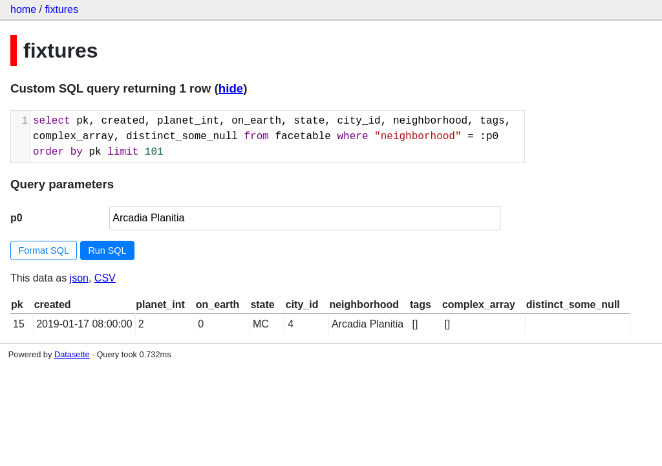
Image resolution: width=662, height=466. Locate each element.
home (23, 9)
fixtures (61, 9)
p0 (16, 217)
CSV (105, 277)
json (79, 277)
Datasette (72, 354)
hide (231, 88)
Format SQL (44, 250)
